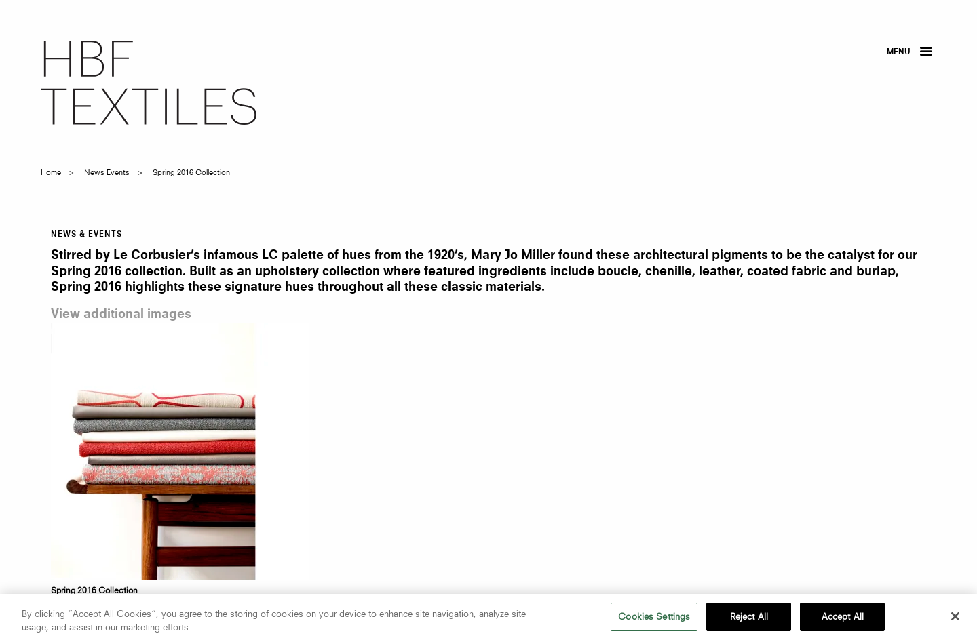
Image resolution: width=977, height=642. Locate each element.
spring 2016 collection (191, 172)
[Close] (955, 616)
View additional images (121, 314)
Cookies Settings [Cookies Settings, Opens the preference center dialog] (654, 616)
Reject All (749, 616)
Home (51, 172)
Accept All (843, 616)
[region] (488, 618)
